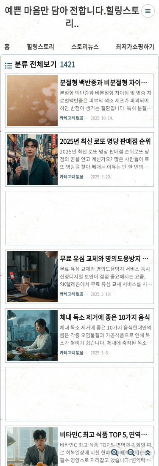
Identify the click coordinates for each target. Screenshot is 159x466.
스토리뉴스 (85, 46)
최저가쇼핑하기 (135, 46)
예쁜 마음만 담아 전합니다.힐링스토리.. (72, 17)
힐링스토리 (40, 46)
